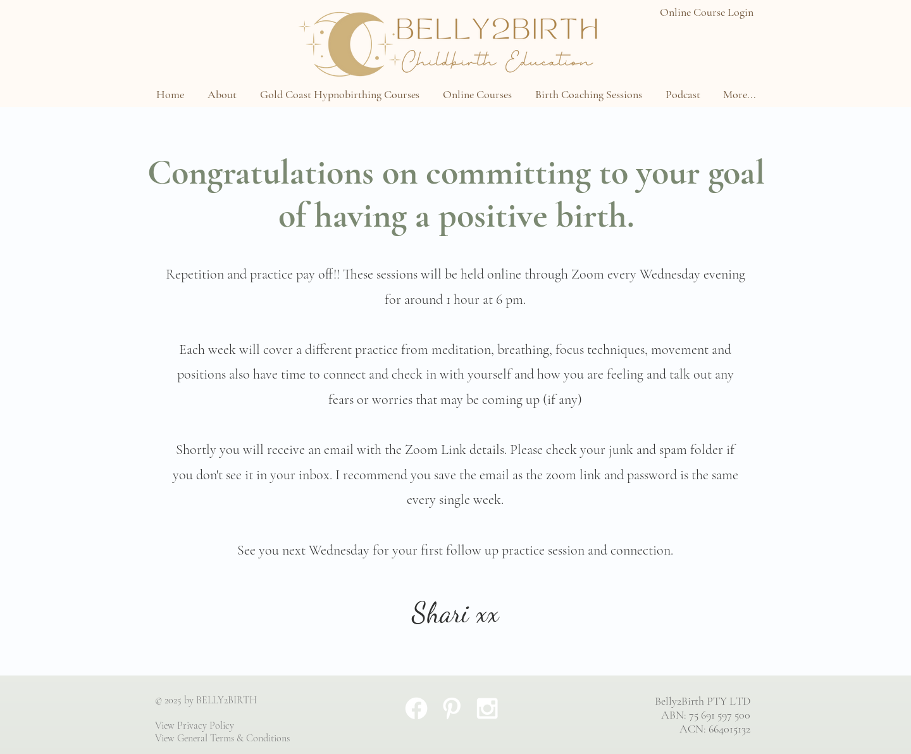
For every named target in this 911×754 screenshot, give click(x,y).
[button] (221, 94)
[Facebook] (416, 708)
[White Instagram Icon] (487, 708)
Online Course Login (706, 12)
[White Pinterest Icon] (451, 708)
